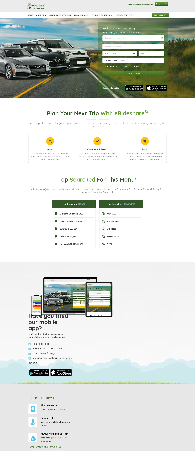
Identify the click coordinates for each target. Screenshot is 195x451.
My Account (161, 4)
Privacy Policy (81, 15)
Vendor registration (60, 15)
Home (30, 15)
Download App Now (111, 88)
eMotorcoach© (82, 434)
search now (133, 73)
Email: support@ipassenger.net (140, 4)
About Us (41, 15)
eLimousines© (81, 437)
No (125, 67)
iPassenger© (81, 431)
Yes (136, 67)
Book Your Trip (161, 15)
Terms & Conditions (102, 15)
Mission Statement (125, 15)
